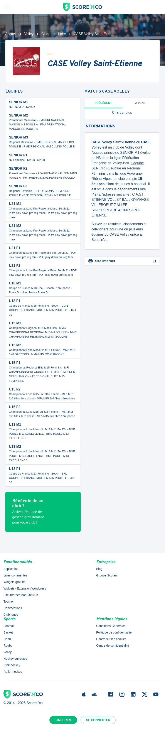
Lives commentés (15, 575)
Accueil (11, 34)
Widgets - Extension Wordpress (24, 588)
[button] (122, 112)
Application (11, 569)
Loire (62, 34)
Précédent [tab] (103, 103)
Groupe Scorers (107, 575)
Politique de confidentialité (114, 632)
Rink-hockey (11, 665)
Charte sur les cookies (111, 639)
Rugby (7, 645)
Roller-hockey (12, 671)
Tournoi (8, 601)
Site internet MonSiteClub (20, 595)
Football (8, 626)
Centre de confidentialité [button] (112, 645)
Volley (29, 34)
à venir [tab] (140, 103)
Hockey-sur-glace (15, 658)
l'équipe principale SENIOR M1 (115, 152)
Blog (99, 569)
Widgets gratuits (14, 582)
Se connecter (98, 720)
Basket (8, 632)
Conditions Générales (111, 626)
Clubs (45, 34)
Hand (7, 639)
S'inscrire (63, 720)
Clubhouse (10, 614)
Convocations (12, 608)
